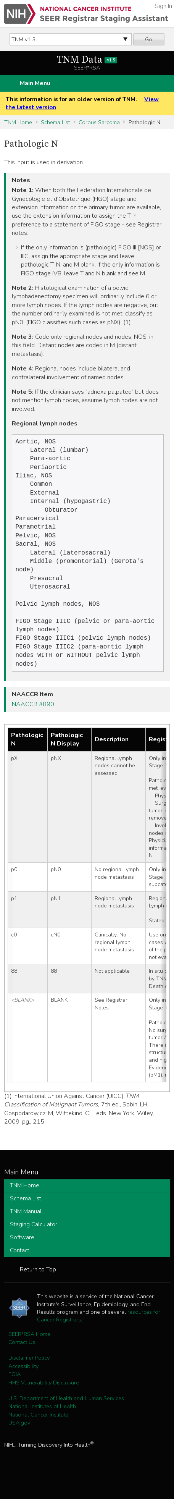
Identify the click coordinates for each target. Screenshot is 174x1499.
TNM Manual (26, 1232)
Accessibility (23, 1387)
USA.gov (19, 1443)
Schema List (55, 122)
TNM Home (18, 122)
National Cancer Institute (38, 1435)
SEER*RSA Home (29, 1354)
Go (148, 39)
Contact (19, 1271)
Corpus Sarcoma (99, 122)
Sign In (163, 6)
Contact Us (21, 1362)
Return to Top (38, 1290)
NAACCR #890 (33, 725)
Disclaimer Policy (29, 1378)
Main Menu (35, 83)
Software (22, 1258)
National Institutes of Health (42, 1427)
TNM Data (87, 59)
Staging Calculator (33, 1245)
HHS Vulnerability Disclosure (43, 1403)
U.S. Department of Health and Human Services (66, 1419)
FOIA (14, 1395)
